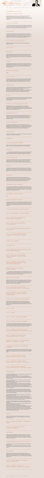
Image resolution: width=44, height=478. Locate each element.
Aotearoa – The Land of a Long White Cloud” (17, 103)
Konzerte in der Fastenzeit (13, 277)
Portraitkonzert (10, 131)
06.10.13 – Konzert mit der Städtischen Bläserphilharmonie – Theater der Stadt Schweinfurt (16, 256)
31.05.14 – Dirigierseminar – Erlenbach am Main (17, 213)
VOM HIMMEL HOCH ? (10, 245)
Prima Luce (8, 165)
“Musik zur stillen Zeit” (12, 122)
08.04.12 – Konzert (10, 308)
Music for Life (9, 47)
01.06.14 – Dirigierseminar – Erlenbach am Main (17, 209)
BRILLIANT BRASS (10, 31)
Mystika (8, 95)
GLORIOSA (8, 61)
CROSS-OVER (9, 175)
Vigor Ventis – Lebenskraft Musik (14, 13)
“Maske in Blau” (10, 85)
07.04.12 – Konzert (10, 312)
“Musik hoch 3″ (9, 432)
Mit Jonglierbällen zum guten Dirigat (15, 40)
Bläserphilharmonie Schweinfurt (14, 199)
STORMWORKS (9, 138)
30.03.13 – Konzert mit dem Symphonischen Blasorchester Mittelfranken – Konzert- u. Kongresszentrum (17, 293)
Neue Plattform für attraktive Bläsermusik (17, 321)
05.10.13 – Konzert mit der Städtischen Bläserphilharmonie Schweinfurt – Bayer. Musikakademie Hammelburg (16, 262)
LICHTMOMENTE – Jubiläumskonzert (14, 193)
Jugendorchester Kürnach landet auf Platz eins (18, 441)
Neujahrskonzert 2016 (11, 157)
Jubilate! (8, 413)
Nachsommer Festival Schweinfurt (14, 184)
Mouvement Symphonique (12, 70)
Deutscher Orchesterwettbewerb (14, 142)
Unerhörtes (9, 149)
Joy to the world (10, 76)
